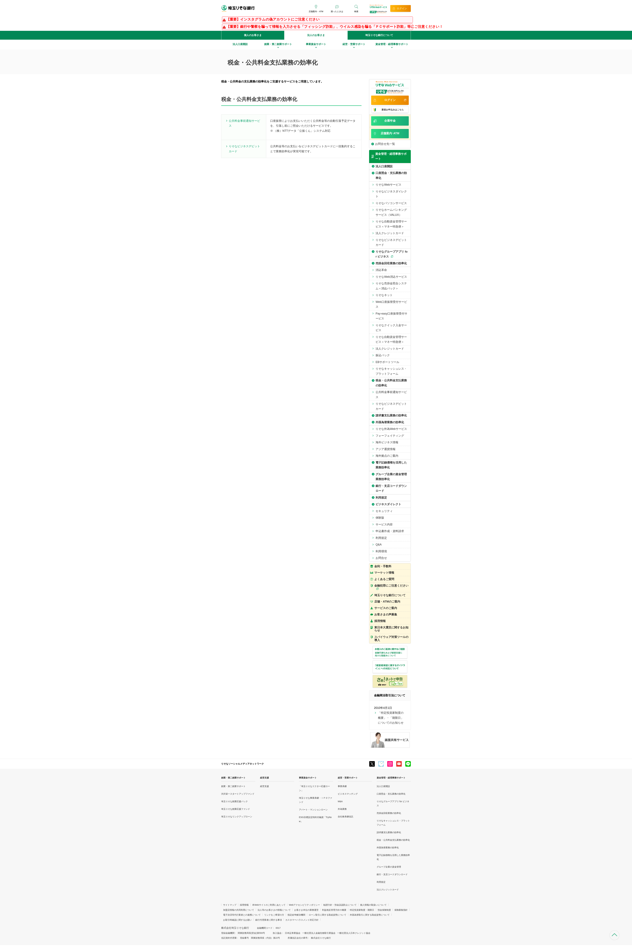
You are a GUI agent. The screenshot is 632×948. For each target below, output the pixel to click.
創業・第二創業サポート (233, 777)
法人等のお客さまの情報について (274, 910)
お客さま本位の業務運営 (306, 910)
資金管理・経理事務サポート (391, 777)
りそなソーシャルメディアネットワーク (242, 763)
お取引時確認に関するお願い (237, 920)
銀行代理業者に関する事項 (268, 920)
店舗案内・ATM (316, 11)
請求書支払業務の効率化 (389, 832)
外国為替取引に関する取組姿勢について (370, 915)
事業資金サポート (308, 777)
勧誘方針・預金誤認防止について (340, 905)
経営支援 (264, 777)
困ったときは (337, 11)
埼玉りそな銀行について (379, 35)
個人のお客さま (253, 35)
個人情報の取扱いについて (373, 905)
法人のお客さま (316, 35)
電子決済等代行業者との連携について (242, 915)
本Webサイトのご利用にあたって (269, 905)
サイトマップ (229, 905)
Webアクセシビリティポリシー (304, 905)
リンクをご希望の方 (274, 915)
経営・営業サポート (348, 777)
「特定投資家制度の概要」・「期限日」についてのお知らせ (391, 717)
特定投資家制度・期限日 (362, 910)
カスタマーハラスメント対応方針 (302, 920)
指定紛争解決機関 (296, 915)
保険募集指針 (401, 910)
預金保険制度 (384, 910)
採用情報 (244, 905)
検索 (356, 11)
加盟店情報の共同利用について (238, 910)
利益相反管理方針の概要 (334, 910)
